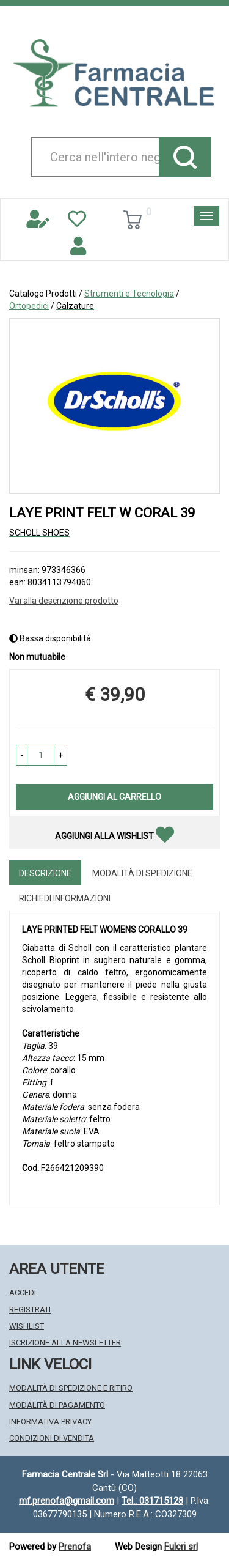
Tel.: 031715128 (152, 1500)
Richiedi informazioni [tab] (65, 898)
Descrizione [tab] (45, 873)
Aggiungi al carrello (114, 797)
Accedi (22, 1292)
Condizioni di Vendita (51, 1438)
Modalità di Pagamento (57, 1405)
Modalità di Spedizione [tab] (142, 873)
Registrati (30, 1309)
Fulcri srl (181, 1546)
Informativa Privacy (50, 1421)
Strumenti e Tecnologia (129, 293)
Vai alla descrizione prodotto (63, 600)
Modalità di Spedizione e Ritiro (71, 1387)
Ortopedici (29, 306)
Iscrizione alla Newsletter (65, 1342)
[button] (21, 755)
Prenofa (75, 1546)
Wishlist (26, 1326)
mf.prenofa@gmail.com (66, 1500)
